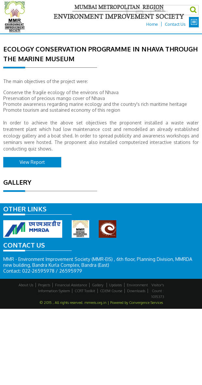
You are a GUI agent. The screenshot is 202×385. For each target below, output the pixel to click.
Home (152, 24)
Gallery (98, 285)
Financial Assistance (71, 285)
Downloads (136, 291)
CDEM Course (111, 291)
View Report (32, 162)
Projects (44, 285)
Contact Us (175, 24)
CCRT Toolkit (85, 291)
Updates (115, 285)
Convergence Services (146, 302)
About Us (26, 285)
